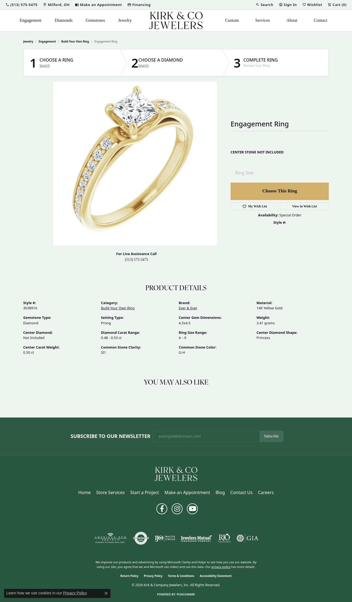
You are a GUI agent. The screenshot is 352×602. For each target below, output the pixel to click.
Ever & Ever (188, 307)
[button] (21, 4)
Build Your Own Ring (75, 41)
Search (45, 66)
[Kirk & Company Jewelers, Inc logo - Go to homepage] (176, 20)
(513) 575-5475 (136, 260)
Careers (266, 492)
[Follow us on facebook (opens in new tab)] (161, 508)
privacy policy (221, 567)
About (292, 20)
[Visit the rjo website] (224, 538)
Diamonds (64, 20)
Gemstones (95, 20)
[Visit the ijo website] (165, 538)
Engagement (30, 20)
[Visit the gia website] (247, 538)
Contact (320, 20)
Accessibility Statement (216, 575)
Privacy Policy (153, 575)
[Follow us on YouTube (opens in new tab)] (192, 508)
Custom (232, 20)
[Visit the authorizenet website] (141, 538)
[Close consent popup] (106, 593)
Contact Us (241, 492)
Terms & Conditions (181, 575)
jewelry (28, 41)
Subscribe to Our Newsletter (110, 436)
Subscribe (271, 436)
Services (262, 20)
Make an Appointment (187, 492)
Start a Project (144, 492)
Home (84, 492)
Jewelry (125, 20)
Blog (220, 492)
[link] (56, 4)
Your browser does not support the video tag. (135, 163)
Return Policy (129, 575)
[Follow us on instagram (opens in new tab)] (177, 508)
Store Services (110, 492)
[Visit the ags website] (110, 538)
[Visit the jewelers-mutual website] (196, 538)
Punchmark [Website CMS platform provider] (186, 594)
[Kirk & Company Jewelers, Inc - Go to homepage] (176, 473)
